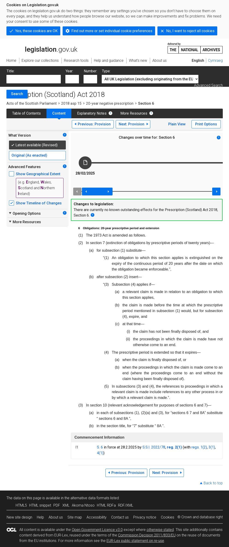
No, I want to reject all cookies (190, 31)
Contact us (120, 517)
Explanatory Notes (92, 113)
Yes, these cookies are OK (36, 31)
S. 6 (100, 447)
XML (66, 505)
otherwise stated (160, 529)
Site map (74, 517)
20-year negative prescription (109, 103)
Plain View (177, 124)
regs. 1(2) (199, 447)
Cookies (167, 517)
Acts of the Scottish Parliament (31, 103)
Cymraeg (215, 60)
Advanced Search (208, 85)
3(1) (212, 447)
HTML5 (21, 505)
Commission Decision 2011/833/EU (147, 535)
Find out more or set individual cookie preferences (111, 31)
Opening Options (24, 213)
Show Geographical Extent (38, 174)
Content (59, 113)
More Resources (133, 113)
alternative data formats (89, 498)
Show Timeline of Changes (39, 203)
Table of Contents (26, 113)
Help (40, 517)
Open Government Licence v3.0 (97, 529)
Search (17, 94)
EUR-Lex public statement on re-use (135, 541)
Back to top (213, 483)
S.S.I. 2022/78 (153, 447)
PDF (56, 505)
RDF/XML (125, 505)
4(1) (100, 453)
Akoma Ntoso (83, 505)
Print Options (206, 124)
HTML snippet (40, 505)
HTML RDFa (106, 505)
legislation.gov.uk (41, 47)
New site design (19, 517)
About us (56, 517)
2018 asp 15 (71, 103)
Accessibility (97, 517)
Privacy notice (144, 517)
